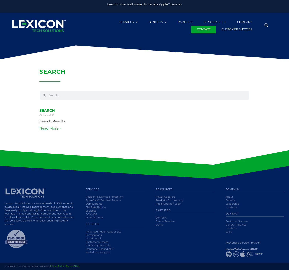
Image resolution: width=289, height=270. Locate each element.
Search (47, 110)
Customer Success (237, 29)
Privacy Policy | (57, 266)
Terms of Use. (72, 266)
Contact (203, 29)
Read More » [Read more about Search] (50, 128)
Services (128, 22)
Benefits (158, 22)
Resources (215, 22)
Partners (185, 22)
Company (244, 22)
